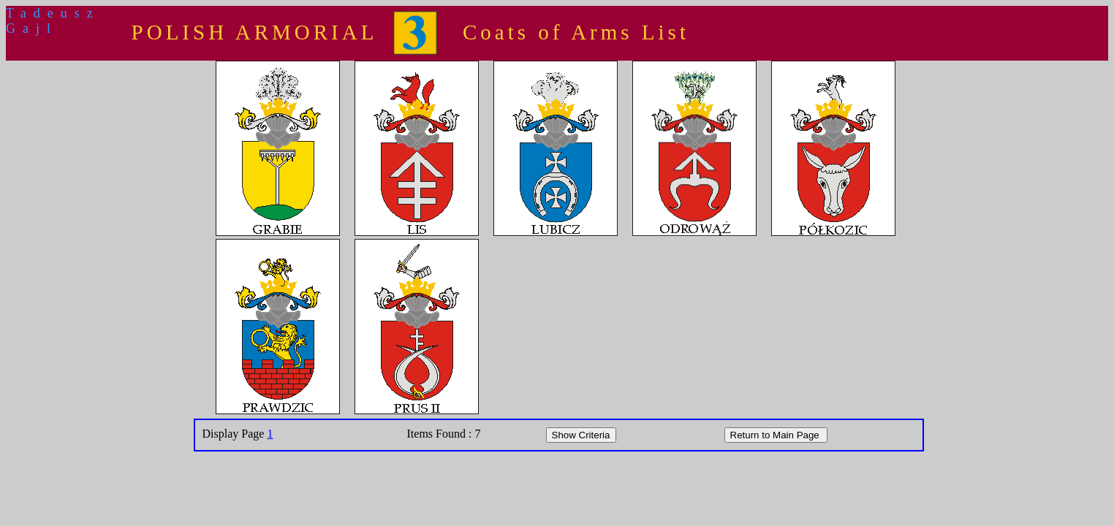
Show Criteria (581, 435)
